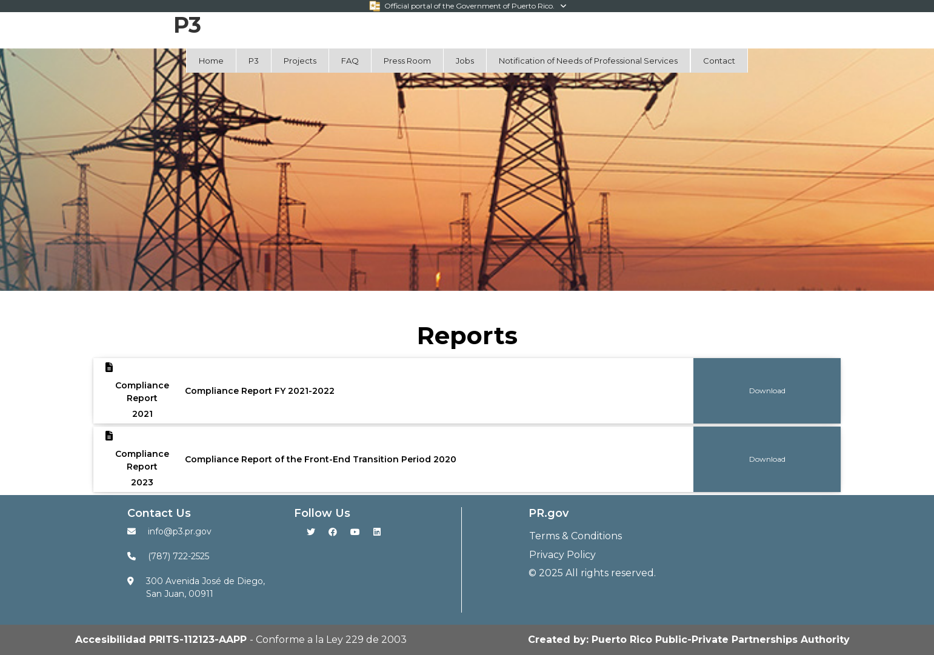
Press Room (407, 60)
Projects (300, 60)
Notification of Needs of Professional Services (588, 60)
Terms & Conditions (575, 536)
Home (211, 60)
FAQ (350, 60)
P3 (254, 60)
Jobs (465, 60)
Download (767, 390)
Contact (719, 60)
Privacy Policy (562, 554)
